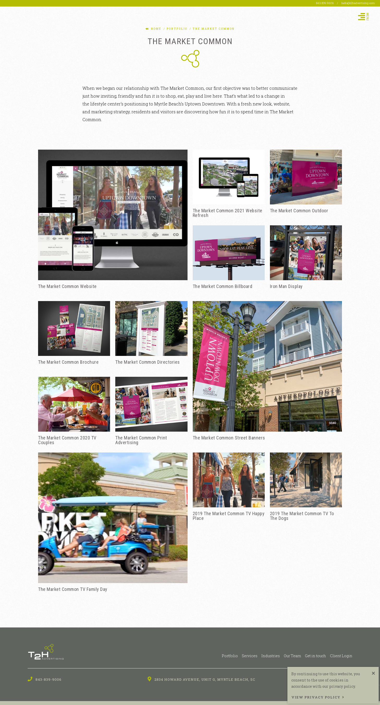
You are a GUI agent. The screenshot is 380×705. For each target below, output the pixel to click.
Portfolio (230, 655)
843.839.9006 (325, 3)
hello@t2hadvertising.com (358, 3)
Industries (270, 655)
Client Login (341, 655)
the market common (213, 29)
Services (249, 655)
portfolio (176, 29)
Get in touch (315, 655)
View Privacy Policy (315, 697)
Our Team (292, 655)
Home (156, 29)
